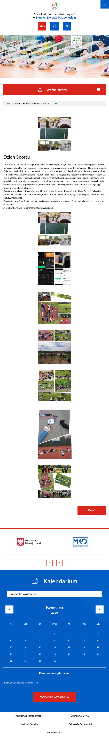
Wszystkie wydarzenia (54, 697)
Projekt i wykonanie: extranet (29, 715)
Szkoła (17, 103)
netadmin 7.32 (54, 732)
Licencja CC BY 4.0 (80, 715)
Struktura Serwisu (29, 724)
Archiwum (27, 103)
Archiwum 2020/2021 (42, 103)
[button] (54, 150)
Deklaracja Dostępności (80, 724)
